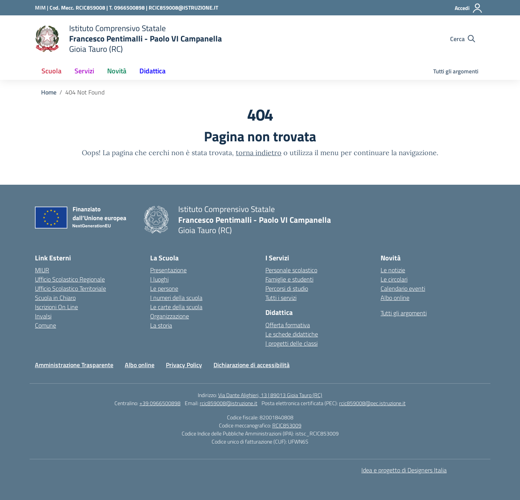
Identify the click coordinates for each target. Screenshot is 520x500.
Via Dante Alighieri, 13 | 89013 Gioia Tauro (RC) (270, 395)
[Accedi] (468, 8)
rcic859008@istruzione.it (228, 403)
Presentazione (168, 270)
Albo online (395, 297)
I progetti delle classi (291, 343)
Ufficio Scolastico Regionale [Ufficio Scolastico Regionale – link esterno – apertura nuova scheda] (70, 279)
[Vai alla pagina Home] (48, 92)
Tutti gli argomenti (456, 71)
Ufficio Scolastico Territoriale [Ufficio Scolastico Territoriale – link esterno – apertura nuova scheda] (70, 288)
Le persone (164, 288)
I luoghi (159, 279)
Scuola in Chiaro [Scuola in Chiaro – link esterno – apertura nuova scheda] (55, 297)
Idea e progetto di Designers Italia (404, 470)
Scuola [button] (51, 71)
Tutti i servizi (280, 297)
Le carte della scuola (176, 306)
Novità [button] (116, 71)
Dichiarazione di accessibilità (252, 364)
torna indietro (259, 152)
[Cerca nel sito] (462, 39)
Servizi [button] (84, 71)
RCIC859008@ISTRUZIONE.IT (183, 7)
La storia (161, 325)
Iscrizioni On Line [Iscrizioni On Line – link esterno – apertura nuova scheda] (56, 306)
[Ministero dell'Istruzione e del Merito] (42, 7)
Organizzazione (169, 316)
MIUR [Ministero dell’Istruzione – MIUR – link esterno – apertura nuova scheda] (42, 270)
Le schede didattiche (291, 334)
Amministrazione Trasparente (74, 364)
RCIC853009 (286, 425)
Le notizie (393, 270)
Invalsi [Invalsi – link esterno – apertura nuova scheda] (43, 316)
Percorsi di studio (286, 288)
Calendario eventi (403, 288)
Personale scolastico (291, 270)
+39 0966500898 (160, 403)
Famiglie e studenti (289, 279)
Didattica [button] (152, 71)
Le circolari (394, 279)
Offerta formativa (287, 324)
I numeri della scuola (176, 297)
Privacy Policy (184, 364)
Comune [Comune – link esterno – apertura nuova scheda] (45, 325)
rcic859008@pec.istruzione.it (372, 403)
